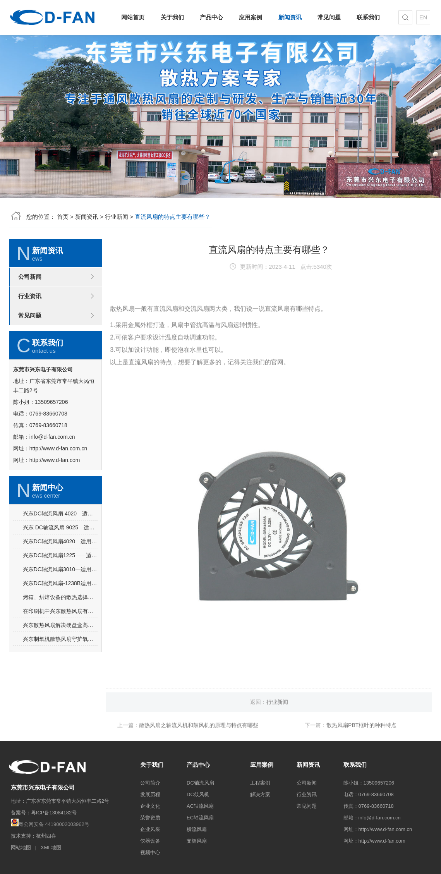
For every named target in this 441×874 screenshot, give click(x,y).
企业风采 (150, 829)
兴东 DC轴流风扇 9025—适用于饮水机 (60, 562)
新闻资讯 (289, 17)
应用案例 (250, 17)
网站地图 (21, 847)
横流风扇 (197, 829)
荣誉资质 (150, 818)
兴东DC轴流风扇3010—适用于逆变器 (60, 604)
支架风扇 (197, 841)
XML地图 (51, 847)
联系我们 (366, 17)
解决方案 (260, 794)
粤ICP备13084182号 (54, 813)
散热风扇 (122, 331)
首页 (63, 215)
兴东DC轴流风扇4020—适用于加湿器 (60, 576)
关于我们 (173, 17)
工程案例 (260, 783)
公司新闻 (29, 278)
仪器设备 (150, 841)
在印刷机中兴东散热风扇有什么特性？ (60, 645)
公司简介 (150, 783)
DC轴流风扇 (200, 783)
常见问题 (327, 17)
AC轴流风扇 (200, 806)
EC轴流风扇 (200, 818)
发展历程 (150, 794)
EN (421, 17)
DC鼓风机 (198, 794)
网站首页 (135, 17)
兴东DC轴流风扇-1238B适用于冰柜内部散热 (60, 618)
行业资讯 (29, 297)
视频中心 (150, 852)
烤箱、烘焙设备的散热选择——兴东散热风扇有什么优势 (60, 631)
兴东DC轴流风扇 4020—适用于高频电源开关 (60, 548)
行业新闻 (116, 215)
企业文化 (150, 806)
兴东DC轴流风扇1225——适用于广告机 (60, 590)
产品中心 (212, 17)
